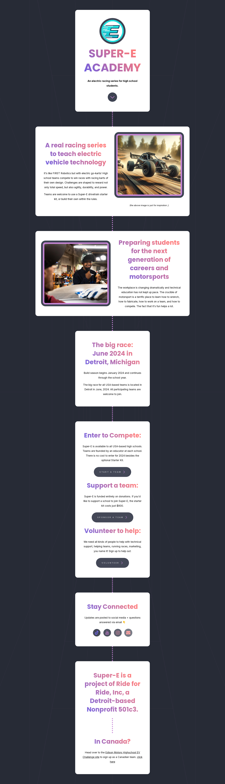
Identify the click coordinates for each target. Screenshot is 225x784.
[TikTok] (97, 633)
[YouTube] (107, 632)
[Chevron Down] (112, 97)
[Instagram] (117, 632)
